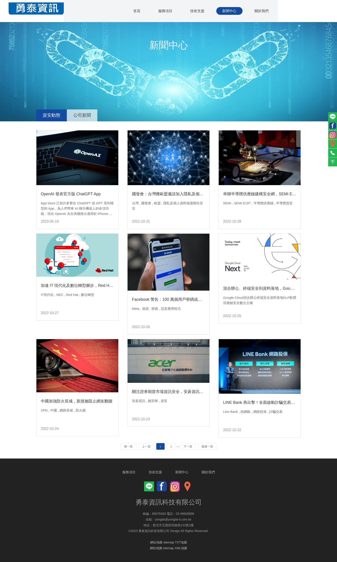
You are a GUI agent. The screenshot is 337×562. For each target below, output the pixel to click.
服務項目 (163, 11)
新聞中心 (229, 11)
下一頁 (188, 446)
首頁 (134, 11)
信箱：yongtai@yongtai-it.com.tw (168, 519)
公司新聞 (83, 115)
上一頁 (146, 446)
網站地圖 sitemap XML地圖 (168, 548)
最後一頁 (207, 446)
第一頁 (128, 446)
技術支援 (196, 11)
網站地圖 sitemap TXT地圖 (168, 542)
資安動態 (51, 115)
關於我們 (261, 11)
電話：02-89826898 (180, 513)
